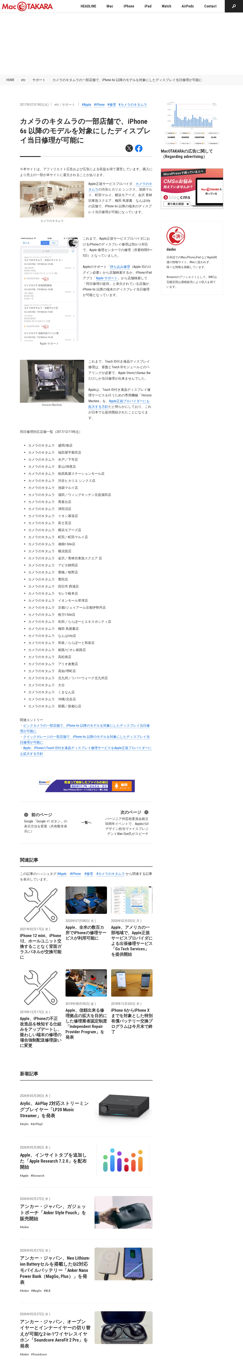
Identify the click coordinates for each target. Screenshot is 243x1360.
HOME (10, 80)
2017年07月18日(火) (34, 105)
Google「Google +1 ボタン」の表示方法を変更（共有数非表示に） (45, 822)
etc (23, 80)
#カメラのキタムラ (133, 105)
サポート (39, 80)
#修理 (111, 105)
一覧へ (86, 822)
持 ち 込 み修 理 (120, 267)
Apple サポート (107, 278)
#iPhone (99, 105)
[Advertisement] (121, 44)
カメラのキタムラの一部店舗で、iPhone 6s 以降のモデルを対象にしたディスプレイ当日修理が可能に (127, 80)
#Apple (86, 105)
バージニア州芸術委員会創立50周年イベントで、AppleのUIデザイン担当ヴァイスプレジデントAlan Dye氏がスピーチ (126, 822)
